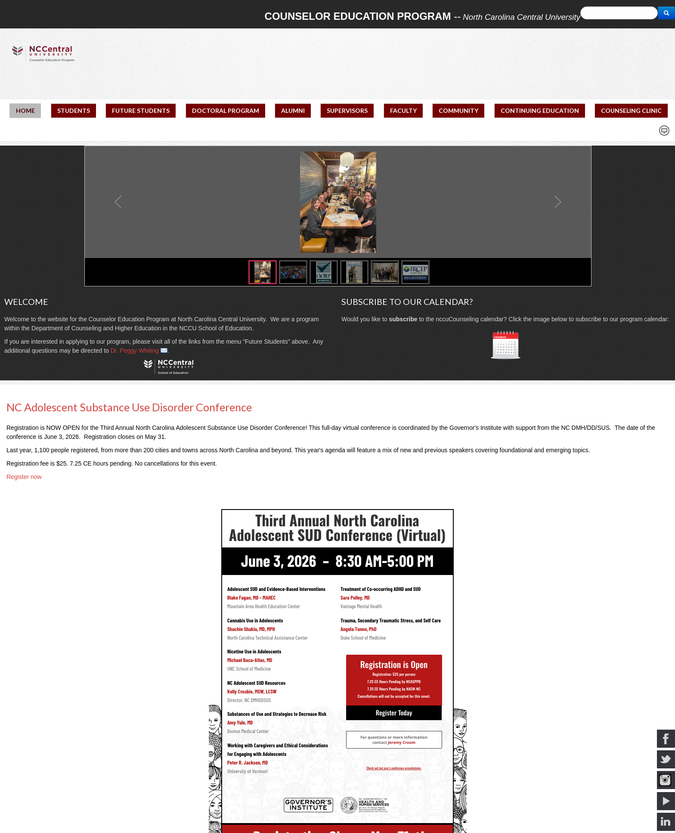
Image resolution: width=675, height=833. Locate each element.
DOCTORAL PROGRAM (225, 110)
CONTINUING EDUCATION (540, 110)
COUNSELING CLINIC (631, 110)
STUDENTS (73, 110)
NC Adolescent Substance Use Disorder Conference (129, 407)
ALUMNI (293, 110)
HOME (25, 110)
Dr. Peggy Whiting (135, 350)
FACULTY (403, 110)
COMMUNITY (458, 110)
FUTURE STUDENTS (141, 110)
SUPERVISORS (347, 110)
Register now (24, 476)
